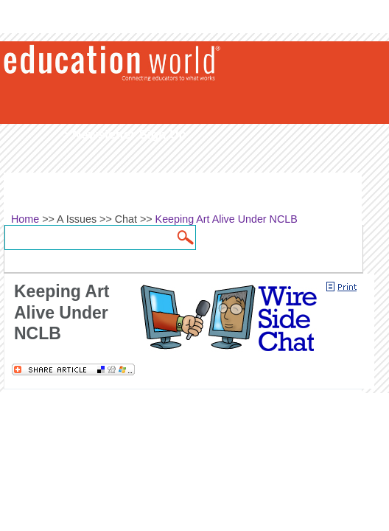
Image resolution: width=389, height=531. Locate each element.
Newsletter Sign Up (129, 135)
